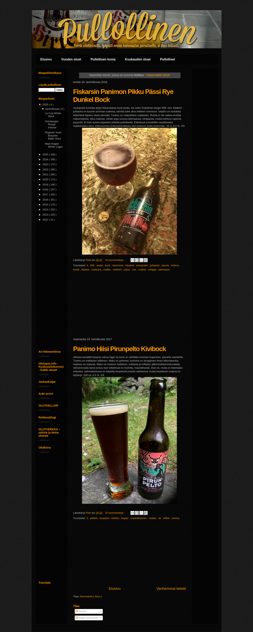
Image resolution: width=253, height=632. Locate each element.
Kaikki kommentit (87, 617)
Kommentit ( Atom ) (91, 596)
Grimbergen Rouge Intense (52, 124)
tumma (176, 518)
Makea (85, 269)
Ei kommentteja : (115, 260)
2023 (45, 164)
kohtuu (175, 265)
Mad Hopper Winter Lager (53, 145)
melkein (117, 269)
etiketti (94, 518)
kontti (76, 269)
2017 (45, 194)
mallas (107, 269)
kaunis (166, 265)
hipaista (130, 265)
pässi (127, 269)
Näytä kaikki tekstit (158, 75)
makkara (96, 269)
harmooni (118, 265)
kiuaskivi (105, 518)
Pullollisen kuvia (103, 59)
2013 (45, 214)
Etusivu (46, 59)
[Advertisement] (129, 304)
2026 (45, 104)
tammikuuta (53, 108)
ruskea (142, 269)
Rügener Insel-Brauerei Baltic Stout (53, 135)
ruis (134, 269)
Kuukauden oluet (138, 59)
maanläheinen (138, 518)
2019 (45, 184)
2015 (45, 204)
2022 (45, 169)
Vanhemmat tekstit (171, 589)
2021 (45, 174)
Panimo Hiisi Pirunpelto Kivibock (119, 348)
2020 (45, 179)
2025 (45, 154)
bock (108, 265)
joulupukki (142, 265)
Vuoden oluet (71, 59)
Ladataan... (45, 77)
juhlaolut (155, 265)
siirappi (152, 269)
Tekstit (81, 611)
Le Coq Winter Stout (53, 115)
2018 (45, 189)
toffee (166, 518)
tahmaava (164, 269)
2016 (45, 199)
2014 (45, 209)
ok (160, 518)
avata (99, 265)
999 (92, 265)
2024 (45, 159)
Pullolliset (167, 59)
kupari (125, 518)
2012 (45, 219)
